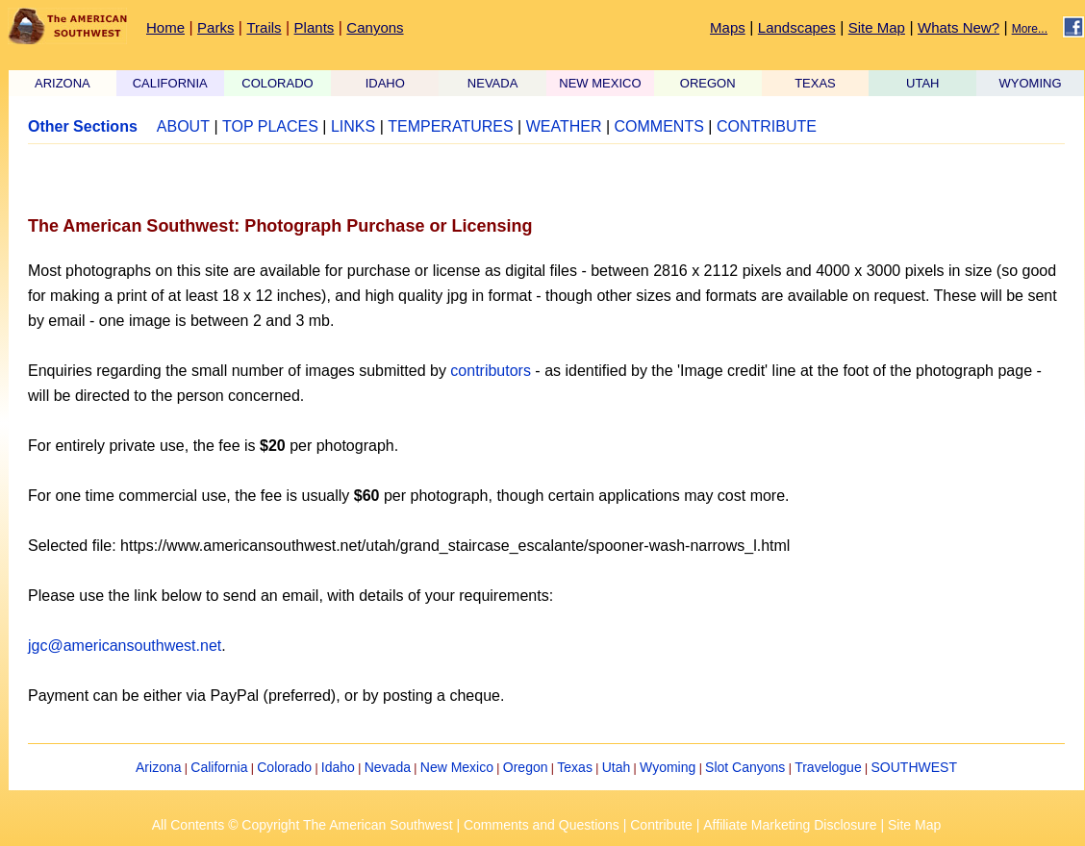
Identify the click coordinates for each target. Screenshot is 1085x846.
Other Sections (83, 126)
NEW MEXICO (600, 83)
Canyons (374, 27)
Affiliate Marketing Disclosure (789, 825)
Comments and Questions (541, 825)
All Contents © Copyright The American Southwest (302, 825)
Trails (263, 27)
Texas (575, 767)
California (218, 767)
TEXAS (815, 83)
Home (165, 27)
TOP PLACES (270, 126)
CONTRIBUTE (767, 126)
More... (1029, 29)
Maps (727, 27)
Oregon (525, 767)
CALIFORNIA (170, 83)
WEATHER (564, 126)
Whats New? (958, 27)
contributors (490, 370)
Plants (314, 27)
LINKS (353, 126)
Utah (616, 767)
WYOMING (1030, 83)
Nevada (388, 767)
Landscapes (797, 27)
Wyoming (667, 767)
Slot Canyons (745, 767)
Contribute (661, 825)
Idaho (338, 767)
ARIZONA (62, 83)
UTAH (922, 83)
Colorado (284, 767)
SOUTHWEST (914, 767)
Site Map (876, 27)
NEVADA (492, 83)
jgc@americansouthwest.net (124, 645)
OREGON (708, 83)
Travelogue (828, 767)
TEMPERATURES (450, 126)
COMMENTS (659, 126)
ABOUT (183, 126)
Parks (215, 27)
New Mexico (456, 767)
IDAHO (385, 83)
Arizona (158, 767)
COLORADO (277, 83)
